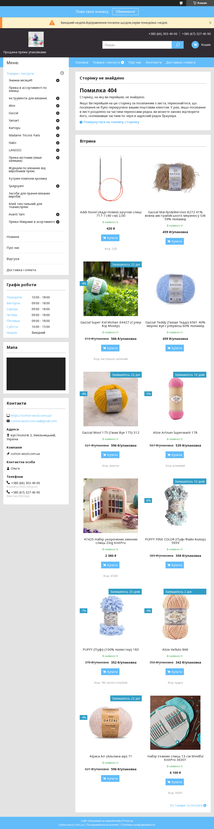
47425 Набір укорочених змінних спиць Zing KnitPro (111, 540)
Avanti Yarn (17, 214)
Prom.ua (128, 821)
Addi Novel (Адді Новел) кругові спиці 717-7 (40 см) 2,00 (111, 213)
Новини (13, 236)
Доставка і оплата (180, 62)
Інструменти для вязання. (28, 98)
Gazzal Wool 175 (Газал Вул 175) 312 (110, 432)
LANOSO (15, 150)
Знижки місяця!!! (20, 80)
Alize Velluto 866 (175, 649)
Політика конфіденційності (138, 825)
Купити (112, 238)
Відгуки (13, 258)
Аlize (12, 106)
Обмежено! (125, 11)
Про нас (135, 62)
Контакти (154, 62)
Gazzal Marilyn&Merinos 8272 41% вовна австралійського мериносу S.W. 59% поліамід (175, 215)
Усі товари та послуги (186, 805)
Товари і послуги (106, 62)
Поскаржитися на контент (102, 825)
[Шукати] (178, 45)
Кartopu (14, 128)
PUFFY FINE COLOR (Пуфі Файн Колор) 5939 (175, 540)
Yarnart (14, 120)
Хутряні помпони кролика (28, 179)
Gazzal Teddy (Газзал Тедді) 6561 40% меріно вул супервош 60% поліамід (175, 323)
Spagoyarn (16, 186)
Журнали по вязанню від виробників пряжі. (27, 170)
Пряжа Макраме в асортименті (32, 222)
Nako (12, 143)
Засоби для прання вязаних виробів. (29, 195)
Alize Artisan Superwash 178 (175, 432)
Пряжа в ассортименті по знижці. (28, 89)
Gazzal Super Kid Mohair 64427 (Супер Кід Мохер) (110, 323)
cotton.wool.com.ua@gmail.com (34, 421)
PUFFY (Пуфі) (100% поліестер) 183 (111, 649)
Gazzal (13, 113)
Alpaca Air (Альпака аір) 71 (111, 756)
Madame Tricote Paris (24, 135)
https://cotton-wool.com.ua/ (31, 416)
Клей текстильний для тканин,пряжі (25, 205)
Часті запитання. (88, 72)
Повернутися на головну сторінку (111, 122)
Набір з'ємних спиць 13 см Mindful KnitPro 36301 (175, 757)
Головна (81, 62)
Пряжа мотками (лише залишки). (25, 159)
